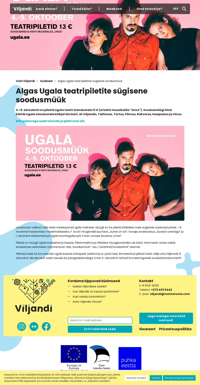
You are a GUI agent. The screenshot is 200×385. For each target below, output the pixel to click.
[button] (176, 8)
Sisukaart (147, 329)
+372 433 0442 (161, 290)
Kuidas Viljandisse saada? (90, 286)
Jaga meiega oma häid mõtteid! (166, 318)
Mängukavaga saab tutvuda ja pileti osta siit (50, 121)
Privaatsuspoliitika (175, 329)
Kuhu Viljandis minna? (87, 302)
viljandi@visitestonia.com (170, 294)
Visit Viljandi (25, 81)
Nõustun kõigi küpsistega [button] (179, 378)
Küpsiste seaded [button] (136, 378)
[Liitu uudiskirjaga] (100, 320)
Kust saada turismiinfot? (89, 297)
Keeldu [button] (156, 378)
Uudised (46, 81)
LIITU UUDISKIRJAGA (100, 329)
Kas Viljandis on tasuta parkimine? (96, 291)
